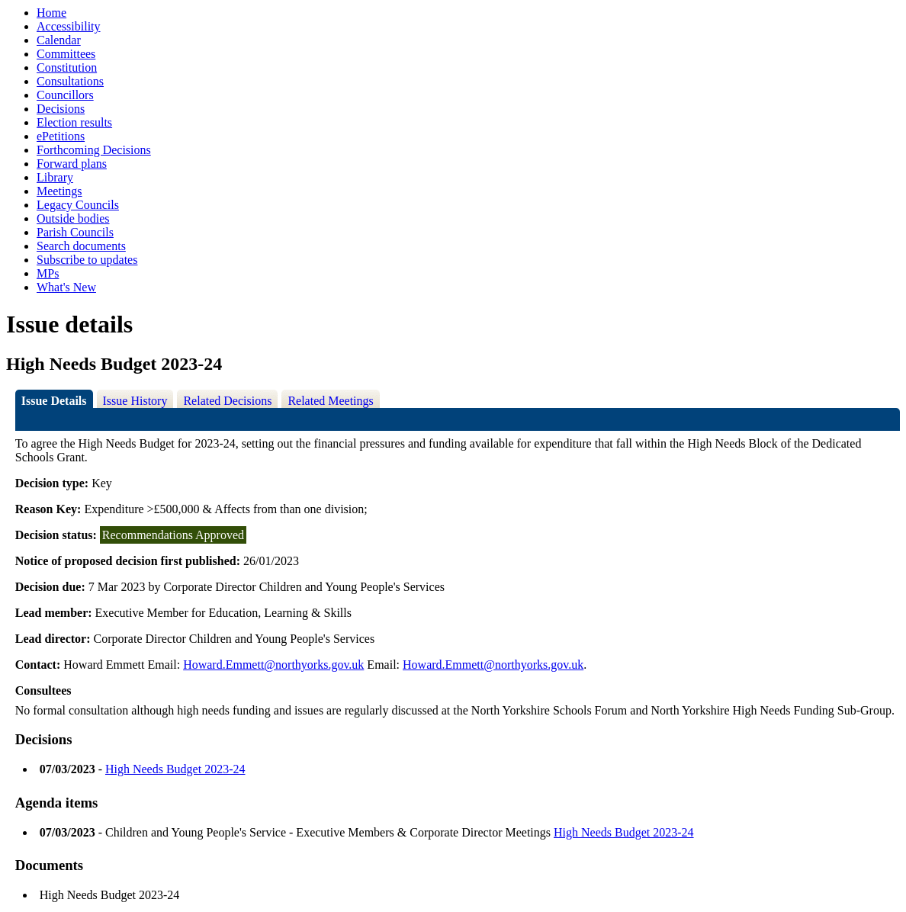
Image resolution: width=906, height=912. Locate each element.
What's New (66, 287)
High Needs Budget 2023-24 (175, 769)
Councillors (65, 94)
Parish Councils (75, 232)
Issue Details (54, 400)
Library (55, 177)
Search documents (81, 245)
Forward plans (72, 163)
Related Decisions (227, 400)
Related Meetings (330, 400)
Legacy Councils (78, 204)
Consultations (70, 81)
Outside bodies (73, 218)
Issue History (135, 400)
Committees (66, 53)
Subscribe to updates (87, 259)
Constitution (67, 67)
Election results (74, 122)
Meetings (59, 191)
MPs (48, 273)
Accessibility (69, 26)
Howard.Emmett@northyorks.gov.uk (273, 664)
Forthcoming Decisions (94, 149)
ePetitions (61, 136)
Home (51, 12)
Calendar (59, 40)
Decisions (61, 108)
